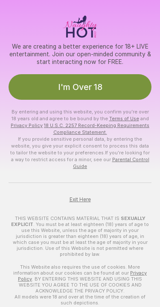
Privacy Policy (27, 125)
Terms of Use (124, 119)
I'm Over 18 (80, 87)
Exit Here (80, 200)
